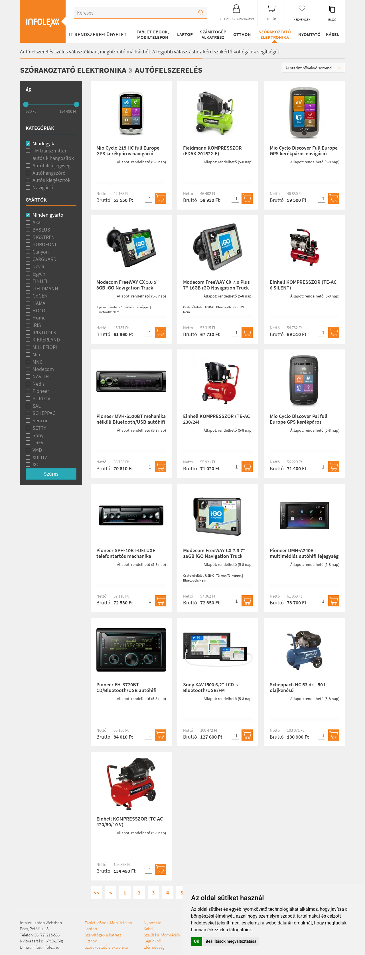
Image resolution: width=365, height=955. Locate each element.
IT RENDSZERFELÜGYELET (98, 34)
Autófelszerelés (179, 69)
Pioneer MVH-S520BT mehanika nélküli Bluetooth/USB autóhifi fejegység (131, 422)
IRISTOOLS (44, 332)
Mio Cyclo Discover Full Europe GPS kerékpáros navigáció (304, 150)
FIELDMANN (45, 288)
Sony (38, 435)
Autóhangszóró (49, 172)
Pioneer (41, 391)
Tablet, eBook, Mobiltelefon (151, 34)
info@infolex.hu (46, 947)
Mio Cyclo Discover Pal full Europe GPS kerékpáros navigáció (298, 422)
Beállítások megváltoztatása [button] (231, 941)
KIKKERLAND (46, 339)
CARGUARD (44, 259)
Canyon (41, 251)
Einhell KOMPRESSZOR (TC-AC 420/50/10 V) (129, 821)
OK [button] (196, 941)
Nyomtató (307, 34)
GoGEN (40, 295)
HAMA (39, 302)
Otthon (240, 34)
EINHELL (42, 281)
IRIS (37, 325)
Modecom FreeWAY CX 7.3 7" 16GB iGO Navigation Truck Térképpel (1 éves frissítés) (214, 556)
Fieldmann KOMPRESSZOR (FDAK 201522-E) (212, 150)
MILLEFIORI (45, 347)
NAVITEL (42, 376)
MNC (37, 361)
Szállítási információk (143, 947)
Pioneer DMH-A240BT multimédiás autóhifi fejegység (304, 553)
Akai (37, 222)
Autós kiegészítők (51, 180)
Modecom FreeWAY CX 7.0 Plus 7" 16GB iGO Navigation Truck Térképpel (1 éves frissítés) (216, 288)
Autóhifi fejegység (51, 165)
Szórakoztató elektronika (273, 34)
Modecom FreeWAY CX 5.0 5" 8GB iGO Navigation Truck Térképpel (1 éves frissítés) (127, 288)
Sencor (40, 420)
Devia (38, 266)
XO (35, 464)
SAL (37, 405)
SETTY (39, 427)
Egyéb (39, 273)
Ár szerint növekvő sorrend (313, 68)
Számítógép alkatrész (211, 34)
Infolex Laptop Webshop (41, 922)
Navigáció (43, 187)
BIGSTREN (44, 237)
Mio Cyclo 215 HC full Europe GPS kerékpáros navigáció (127, 150)
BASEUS (41, 229)
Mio (36, 354)
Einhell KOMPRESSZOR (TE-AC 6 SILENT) (303, 285)
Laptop (183, 34)
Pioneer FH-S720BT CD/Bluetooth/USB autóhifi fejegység (126, 690)
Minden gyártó (48, 215)
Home (39, 317)
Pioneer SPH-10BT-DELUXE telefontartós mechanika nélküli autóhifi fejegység (125, 556)
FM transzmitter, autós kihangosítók (53, 154)
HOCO (39, 310)
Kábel (331, 34)
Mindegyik (43, 143)
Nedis (39, 383)
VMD (37, 450)
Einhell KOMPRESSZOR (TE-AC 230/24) (216, 419)
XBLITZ (40, 457)
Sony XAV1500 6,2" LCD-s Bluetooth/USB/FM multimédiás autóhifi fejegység (217, 690)
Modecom (43, 369)
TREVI (39, 442)
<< (96, 892)
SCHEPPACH (46, 413)
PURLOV (41, 398)
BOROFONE (45, 244)
